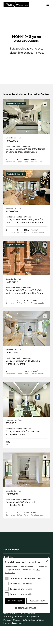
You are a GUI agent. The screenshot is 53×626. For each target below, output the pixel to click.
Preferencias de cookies (14, 623)
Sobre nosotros (11, 549)
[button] (26, 608)
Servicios (8, 557)
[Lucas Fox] (16, 4)
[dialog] (26, 585)
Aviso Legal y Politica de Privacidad (19, 613)
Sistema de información (33, 620)
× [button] (47, 561)
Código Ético (33, 616)
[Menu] (48, 4)
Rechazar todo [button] (37, 601)
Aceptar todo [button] (15, 601)
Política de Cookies (11, 620)
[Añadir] (45, 104)
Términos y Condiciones (14, 616)
